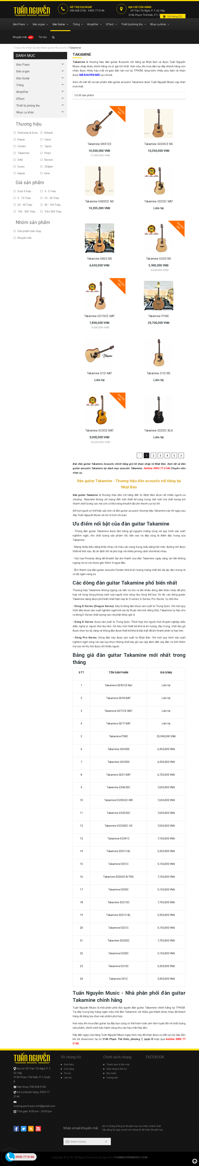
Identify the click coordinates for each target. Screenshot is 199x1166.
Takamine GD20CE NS (158, 144)
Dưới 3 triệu (22, 191)
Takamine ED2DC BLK (158, 430)
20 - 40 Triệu (23, 204)
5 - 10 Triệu (22, 198)
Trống (78, 24)
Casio (45, 139)
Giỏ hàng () (174, 16)
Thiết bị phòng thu (133, 24)
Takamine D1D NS (158, 373)
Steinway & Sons (26, 132)
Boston (46, 159)
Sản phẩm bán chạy (27, 231)
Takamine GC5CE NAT (99, 430)
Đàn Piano (20, 24)
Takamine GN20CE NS (99, 201)
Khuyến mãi (23, 37)
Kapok (19, 173)
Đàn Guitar (60, 24)
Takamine (21, 153)
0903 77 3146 (96, 10)
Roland (46, 132)
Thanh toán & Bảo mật (117, 1064)
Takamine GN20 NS (99, 258)
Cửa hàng (69, 1069)
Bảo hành (111, 1073)
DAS (18, 159)
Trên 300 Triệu (51, 211)
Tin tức (42, 37)
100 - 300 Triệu (24, 211)
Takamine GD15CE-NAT (99, 316)
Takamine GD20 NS (158, 258)
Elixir (45, 173)
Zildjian (46, 166)
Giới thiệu (69, 1064)
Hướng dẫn (112, 1077)
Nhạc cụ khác (159, 24)
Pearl (45, 153)
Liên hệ (68, 1077)
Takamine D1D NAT (99, 373)
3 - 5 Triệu (48, 191)
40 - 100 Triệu (50, 204)
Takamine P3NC (158, 316)
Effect (111, 24)
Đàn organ (40, 24)
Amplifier (94, 24)
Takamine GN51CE (99, 144)
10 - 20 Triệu (49, 198)
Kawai (19, 139)
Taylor (46, 146)
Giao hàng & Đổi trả (116, 1069)
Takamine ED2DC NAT (158, 201)
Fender (20, 146)
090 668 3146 (78, 10)
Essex (19, 166)
